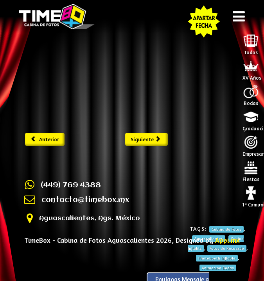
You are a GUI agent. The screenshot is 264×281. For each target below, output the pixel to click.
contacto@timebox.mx (85, 200)
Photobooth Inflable (216, 258)
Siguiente (146, 139)
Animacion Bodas (218, 267)
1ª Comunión (252, 202)
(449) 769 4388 (71, 185)
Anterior (45, 139)
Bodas (251, 100)
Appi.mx (227, 240)
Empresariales (252, 151)
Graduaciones (252, 126)
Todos (251, 50)
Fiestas (250, 177)
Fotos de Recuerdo (227, 248)
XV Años (251, 75)
